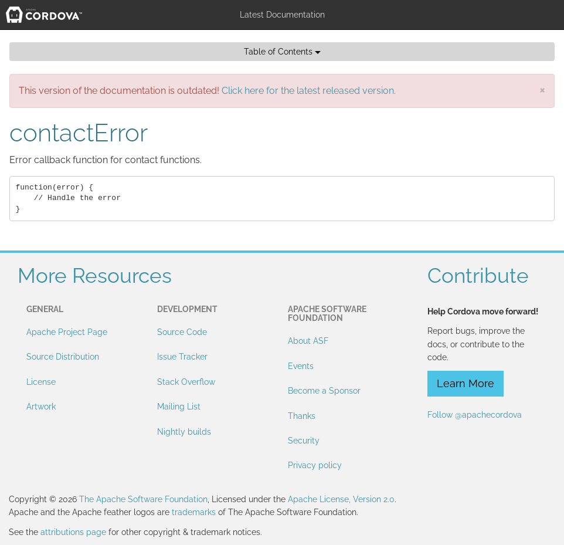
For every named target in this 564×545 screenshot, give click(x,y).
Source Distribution (62, 356)
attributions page (73, 532)
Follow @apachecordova (474, 414)
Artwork (41, 406)
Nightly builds (184, 431)
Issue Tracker (182, 356)
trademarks (194, 512)
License (41, 382)
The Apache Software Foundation (143, 499)
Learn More (465, 383)
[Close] (542, 89)
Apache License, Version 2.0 (341, 499)
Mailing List (179, 406)
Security (304, 440)
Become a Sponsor (324, 390)
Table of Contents (282, 51)
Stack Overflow (186, 382)
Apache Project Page (66, 332)
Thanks (301, 416)
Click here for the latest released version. (309, 90)
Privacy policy (315, 465)
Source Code (182, 332)
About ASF (308, 341)
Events (301, 366)
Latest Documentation (282, 14)
